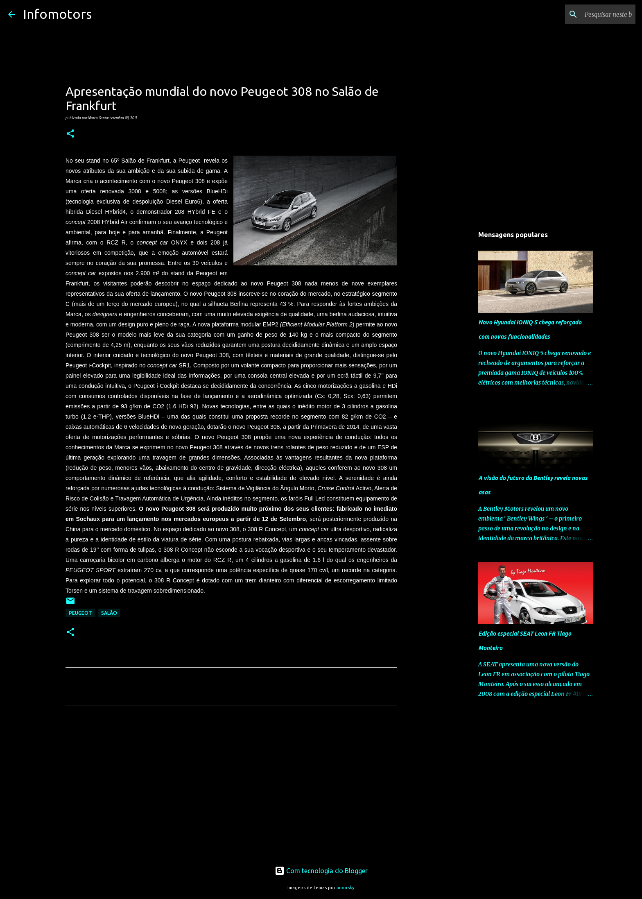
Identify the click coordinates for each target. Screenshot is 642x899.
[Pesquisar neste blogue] (592, 14)
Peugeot (80, 613)
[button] (70, 134)
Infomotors (57, 14)
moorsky (346, 887)
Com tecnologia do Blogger (321, 870)
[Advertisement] (231, 788)
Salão (109, 613)
